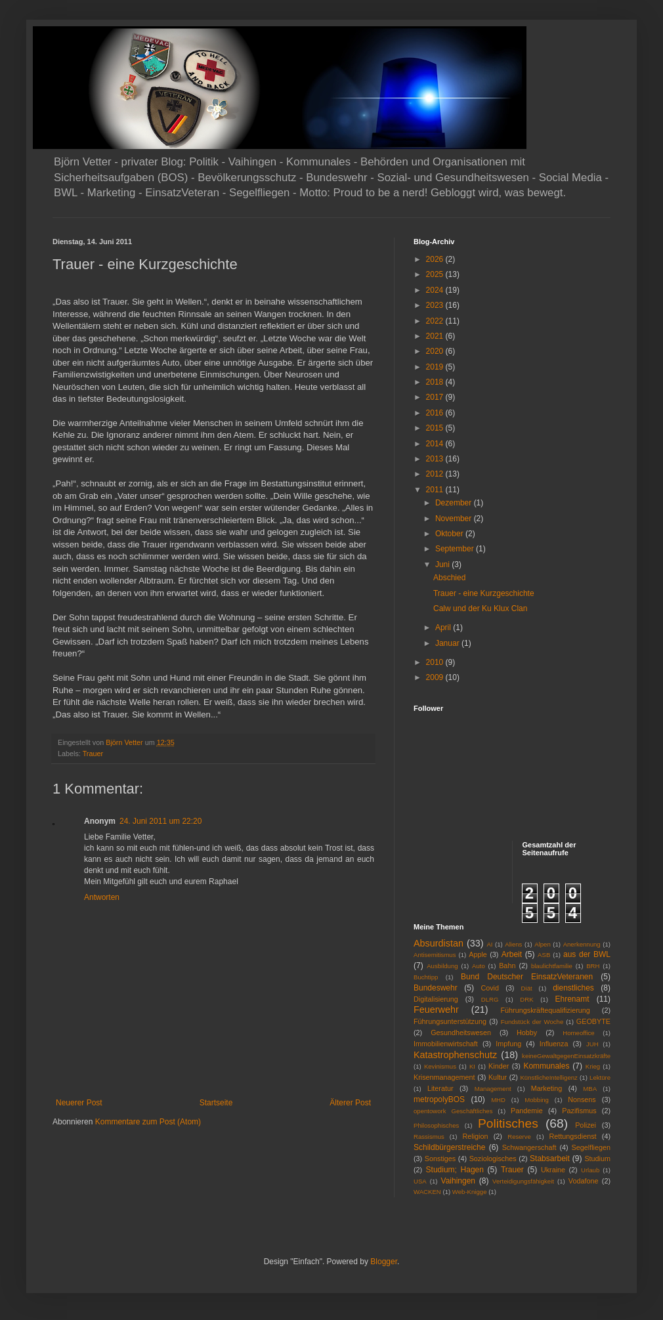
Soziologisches (493, 1158)
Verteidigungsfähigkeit (523, 1181)
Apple (478, 954)
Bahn (507, 965)
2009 (436, 677)
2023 (436, 305)
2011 (436, 489)
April (444, 627)
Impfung (508, 1044)
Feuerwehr (436, 1009)
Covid (490, 988)
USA (420, 1181)
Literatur (440, 1088)
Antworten (101, 897)
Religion (475, 1136)
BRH (592, 965)
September (455, 548)
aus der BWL (586, 954)
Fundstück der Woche (532, 1021)
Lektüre (599, 1077)
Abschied (449, 577)
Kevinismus (440, 1066)
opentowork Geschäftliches (453, 1111)
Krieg (593, 1066)
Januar (448, 643)
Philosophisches (436, 1125)
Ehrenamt (572, 999)
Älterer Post (350, 1102)
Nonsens (582, 1099)
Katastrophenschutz (455, 1055)
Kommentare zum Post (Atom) (148, 1121)
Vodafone (583, 1181)
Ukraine (553, 1170)
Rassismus (429, 1136)
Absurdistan (438, 943)
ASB (544, 954)
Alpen (542, 944)
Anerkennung (582, 944)
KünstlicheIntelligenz (548, 1077)
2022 (436, 321)
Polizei (585, 1125)
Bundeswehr (436, 987)
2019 (436, 367)
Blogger (383, 1261)
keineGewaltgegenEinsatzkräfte (566, 1055)
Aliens (513, 944)
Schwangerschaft (529, 1147)
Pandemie (527, 1111)
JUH (592, 1044)
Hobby (527, 1032)
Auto (478, 965)
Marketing (546, 1088)
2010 (436, 662)
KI (472, 1066)
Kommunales (546, 1066)
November (454, 518)
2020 (436, 351)
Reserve (519, 1136)
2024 (436, 290)
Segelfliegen (591, 1147)
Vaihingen (458, 1180)
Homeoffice (578, 1032)
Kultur (497, 1077)
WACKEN (427, 1191)
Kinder (498, 1066)
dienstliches (573, 987)
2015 (436, 428)
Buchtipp (426, 977)
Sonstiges (440, 1158)
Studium (597, 1158)
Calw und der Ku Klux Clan (480, 608)
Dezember (454, 502)
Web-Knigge (469, 1191)
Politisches (508, 1123)
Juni (443, 564)
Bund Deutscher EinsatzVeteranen (527, 976)
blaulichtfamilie (551, 965)
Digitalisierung (436, 999)
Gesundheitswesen (461, 1032)
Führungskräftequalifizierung (545, 1010)
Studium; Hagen (455, 1169)
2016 (436, 412)
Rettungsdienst (573, 1136)
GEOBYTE (593, 1021)
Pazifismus (579, 1111)
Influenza (554, 1044)
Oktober (450, 533)
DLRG (490, 999)
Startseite (216, 1102)
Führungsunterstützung (450, 1021)
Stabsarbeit (550, 1158)
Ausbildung (442, 965)
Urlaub (590, 1170)
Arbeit (512, 954)
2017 (436, 397)
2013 (436, 458)
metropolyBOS (439, 1099)
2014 (436, 443)
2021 (436, 336)
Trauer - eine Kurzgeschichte (483, 593)
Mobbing (536, 1099)
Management (493, 1088)
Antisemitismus (435, 954)
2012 (436, 474)
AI (489, 944)
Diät (526, 988)
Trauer (93, 753)
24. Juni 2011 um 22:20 (160, 821)
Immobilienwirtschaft (446, 1044)
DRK (526, 999)
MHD (498, 1099)
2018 (436, 382)
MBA (590, 1088)
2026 (436, 259)
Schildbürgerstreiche (449, 1147)
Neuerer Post (79, 1102)
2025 (436, 274)
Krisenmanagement (444, 1077)
